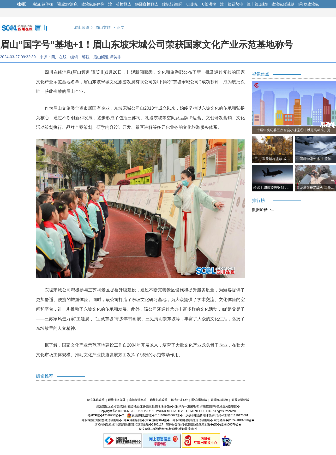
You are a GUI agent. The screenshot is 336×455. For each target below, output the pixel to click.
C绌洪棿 (209, 4)
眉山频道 (81, 27)
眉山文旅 (103, 27)
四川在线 (58, 57)
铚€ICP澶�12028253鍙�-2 (106, 415)
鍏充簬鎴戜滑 (95, 400)
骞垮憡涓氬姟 (137, 400)
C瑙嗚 (192, 4)
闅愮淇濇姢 (199, 400)
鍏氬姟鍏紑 (172, 4)
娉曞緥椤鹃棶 (219, 400)
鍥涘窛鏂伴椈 (92, 4)
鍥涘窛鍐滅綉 (282, 4)
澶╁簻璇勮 (257, 4)
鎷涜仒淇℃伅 (179, 400)
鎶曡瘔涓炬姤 (240, 400)
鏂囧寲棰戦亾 (146, 4)
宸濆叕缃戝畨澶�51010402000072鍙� (155, 415)
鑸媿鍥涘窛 (308, 4)
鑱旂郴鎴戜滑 (158, 400)
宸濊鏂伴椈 (42, 4)
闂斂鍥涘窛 (67, 4)
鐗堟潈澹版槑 (116, 400)
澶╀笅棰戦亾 (119, 4)
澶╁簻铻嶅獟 (231, 4)
